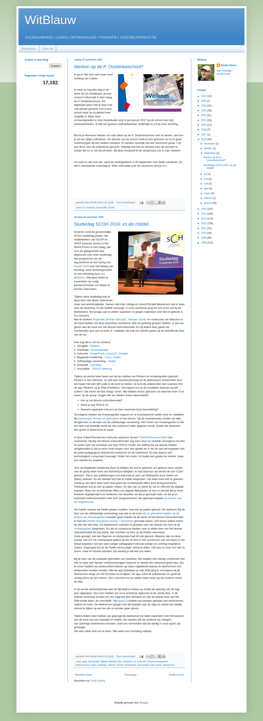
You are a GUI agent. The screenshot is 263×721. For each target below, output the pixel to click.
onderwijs (90, 207)
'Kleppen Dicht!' (137, 319)
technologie (143, 665)
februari (208, 198)
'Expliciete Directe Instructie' (109, 319)
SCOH (111, 207)
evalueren (128, 661)
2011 (204, 228)
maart (207, 193)
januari (208, 203)
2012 (204, 223)
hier (164, 165)
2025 (204, 100)
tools (152, 665)
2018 (204, 129)
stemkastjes (130, 665)
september (210, 153)
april (206, 188)
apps (84, 661)
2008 (204, 242)
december (210, 143)
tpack (158, 665)
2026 (204, 96)
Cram (108, 357)
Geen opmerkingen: (126, 202)
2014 (204, 213)
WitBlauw (50, 20)
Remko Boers (229, 65)
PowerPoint (97, 353)
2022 (204, 115)
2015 (204, 209)
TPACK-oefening (102, 368)
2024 (204, 105)
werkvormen (169, 665)
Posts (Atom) (98, 680)
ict (83, 207)
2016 (204, 139)
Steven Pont (81, 266)
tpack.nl (123, 600)
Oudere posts (176, 674)
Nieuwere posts (83, 674)
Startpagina (28, 48)
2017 (204, 134)
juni (206, 179)
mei (206, 183)
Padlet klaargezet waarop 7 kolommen (110, 521)
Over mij (47, 48)
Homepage (131, 674)
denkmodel (93, 661)
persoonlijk (101, 207)
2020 (204, 124)
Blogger (144, 702)
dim (120, 661)
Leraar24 (111, 353)
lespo (93, 665)
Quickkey (96, 364)
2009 (204, 237)
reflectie (112, 665)
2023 (204, 110)
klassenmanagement (157, 661)
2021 (204, 120)
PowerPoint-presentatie (153, 437)
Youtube (123, 353)
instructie (141, 661)
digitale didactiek (108, 661)
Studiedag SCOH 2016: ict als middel (111, 224)
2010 (204, 233)
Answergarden (99, 349)
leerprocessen (83, 665)
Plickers (95, 345)
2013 (204, 218)
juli (206, 174)
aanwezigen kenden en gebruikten (98, 418)
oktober (208, 148)
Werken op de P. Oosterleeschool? (108, 66)
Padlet (116, 357)
